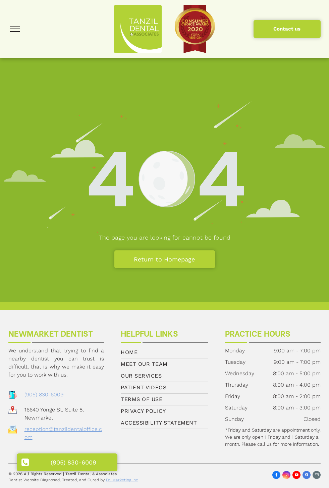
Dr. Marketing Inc (122, 480)
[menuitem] (164, 352)
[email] (317, 476)
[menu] (14, 29)
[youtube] (296, 476)
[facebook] (276, 476)
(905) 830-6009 (43, 394)
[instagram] (286, 476)
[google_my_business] (307, 476)
